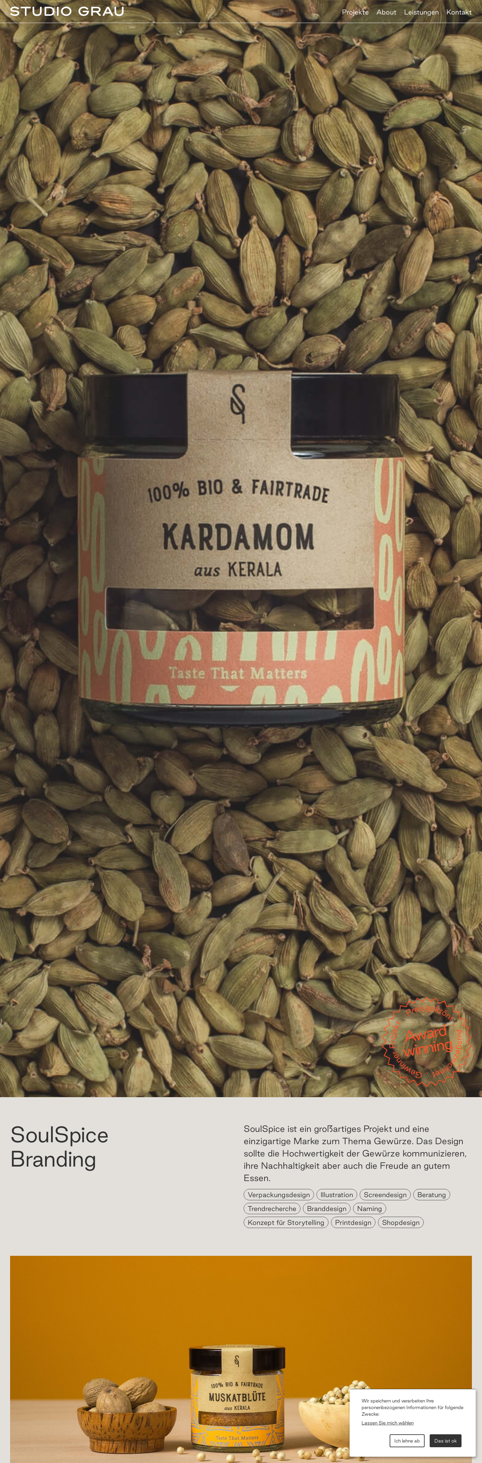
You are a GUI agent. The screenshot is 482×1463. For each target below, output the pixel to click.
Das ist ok (445, 1440)
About (386, 12)
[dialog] (413, 1423)
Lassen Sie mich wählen (388, 1422)
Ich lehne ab (407, 1440)
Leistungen (421, 12)
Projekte (355, 12)
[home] (67, 13)
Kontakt (459, 12)
